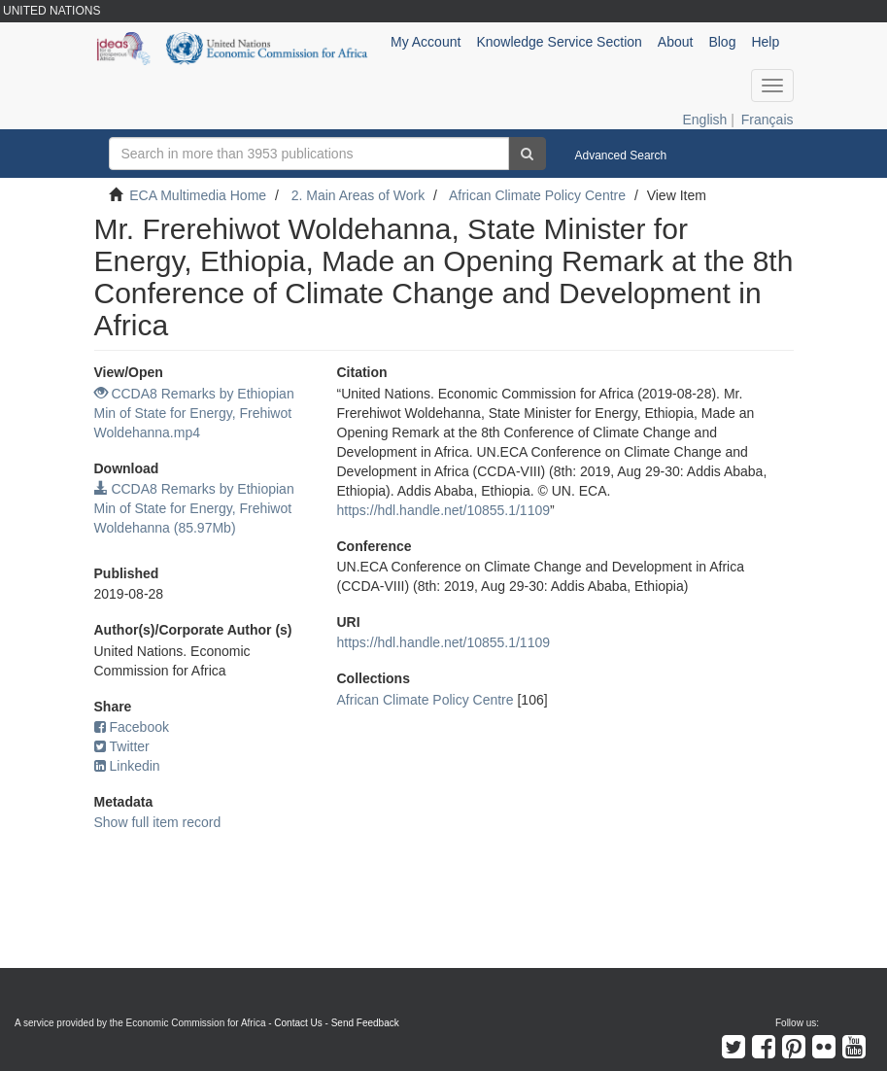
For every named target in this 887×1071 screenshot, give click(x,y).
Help (765, 42)
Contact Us (298, 1023)
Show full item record (158, 822)
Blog (721, 42)
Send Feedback (365, 1023)
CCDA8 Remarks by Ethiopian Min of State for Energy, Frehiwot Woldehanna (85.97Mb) (194, 508)
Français (767, 119)
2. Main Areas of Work (358, 195)
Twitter (122, 746)
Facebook (131, 727)
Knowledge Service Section (558, 42)
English (704, 119)
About (676, 42)
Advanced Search (621, 155)
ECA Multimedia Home (197, 195)
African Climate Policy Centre (537, 195)
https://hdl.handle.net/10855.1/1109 (444, 510)
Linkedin (127, 766)
